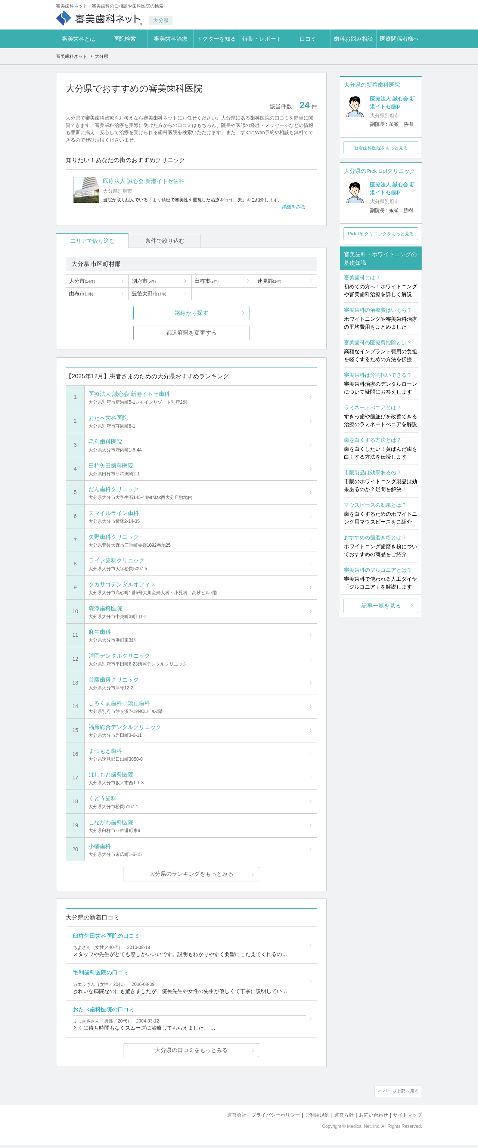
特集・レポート (262, 38)
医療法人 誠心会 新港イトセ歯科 (392, 102)
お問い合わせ (373, 1118)
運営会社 (236, 1118)
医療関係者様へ (399, 38)
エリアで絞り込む (90, 241)
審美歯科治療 (170, 38)
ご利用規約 (317, 1118)
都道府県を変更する (191, 333)
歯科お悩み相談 (353, 38)
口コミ (307, 38)
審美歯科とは (79, 38)
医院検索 (125, 38)
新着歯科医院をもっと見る (381, 148)
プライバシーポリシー (275, 1118)
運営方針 (344, 1118)
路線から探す (191, 313)
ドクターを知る (216, 38)
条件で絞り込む (157, 241)
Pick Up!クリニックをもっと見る (381, 233)
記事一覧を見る (381, 605)
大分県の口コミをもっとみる (191, 1053)
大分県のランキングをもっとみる (191, 876)
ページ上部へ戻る (401, 1095)
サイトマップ (407, 1118)
